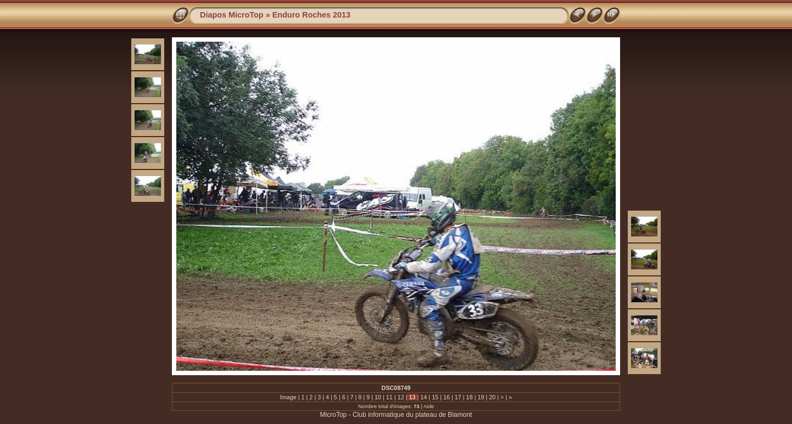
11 (389, 397)
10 (378, 397)
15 (435, 397)
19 (481, 397)
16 (446, 397)
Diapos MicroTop (232, 14)
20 (492, 397)
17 (458, 397)
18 (470, 397)
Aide (428, 406)
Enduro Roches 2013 (311, 14)
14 (423, 397)
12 (401, 397)
